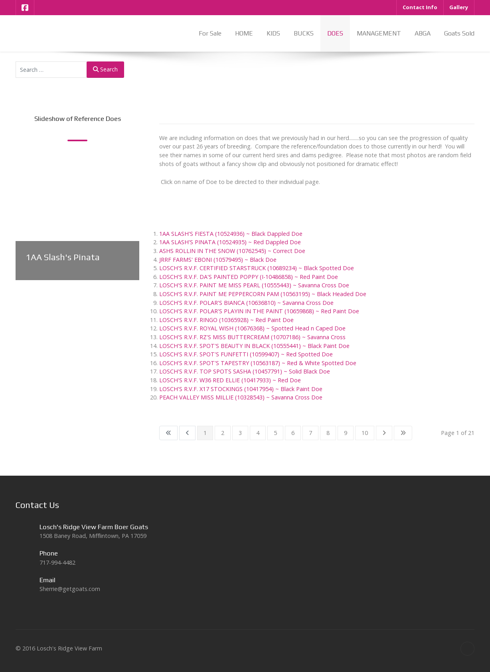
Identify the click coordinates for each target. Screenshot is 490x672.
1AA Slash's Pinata (63, 257)
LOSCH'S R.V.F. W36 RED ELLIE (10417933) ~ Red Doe (230, 380)
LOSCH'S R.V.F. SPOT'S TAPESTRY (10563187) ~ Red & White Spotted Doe (257, 363)
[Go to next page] (384, 433)
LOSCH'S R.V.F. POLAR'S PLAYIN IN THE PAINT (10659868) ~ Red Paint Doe (259, 311)
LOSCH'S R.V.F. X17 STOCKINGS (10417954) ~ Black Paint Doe (240, 389)
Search (105, 69)
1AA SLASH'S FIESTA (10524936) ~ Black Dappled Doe (230, 233)
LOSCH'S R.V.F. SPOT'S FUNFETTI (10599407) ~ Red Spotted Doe (246, 354)
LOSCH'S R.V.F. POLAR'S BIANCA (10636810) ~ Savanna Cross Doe (246, 302)
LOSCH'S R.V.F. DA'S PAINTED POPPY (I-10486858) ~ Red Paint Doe (248, 277)
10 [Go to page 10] (365, 433)
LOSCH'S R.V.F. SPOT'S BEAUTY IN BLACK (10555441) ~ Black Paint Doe (254, 346)
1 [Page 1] (205, 433)
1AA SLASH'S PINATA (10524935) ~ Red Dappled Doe (230, 242)
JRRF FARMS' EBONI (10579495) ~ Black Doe (218, 259)
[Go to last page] (403, 433)
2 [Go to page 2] (222, 433)
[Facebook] (25, 7)
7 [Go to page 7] (310, 433)
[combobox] (51, 69)
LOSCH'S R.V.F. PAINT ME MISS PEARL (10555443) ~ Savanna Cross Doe (254, 285)
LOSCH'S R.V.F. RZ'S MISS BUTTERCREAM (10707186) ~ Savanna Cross (252, 337)
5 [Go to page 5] (275, 433)
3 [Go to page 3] (240, 433)
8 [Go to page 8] (328, 433)
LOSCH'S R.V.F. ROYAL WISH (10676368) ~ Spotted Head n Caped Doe (252, 328)
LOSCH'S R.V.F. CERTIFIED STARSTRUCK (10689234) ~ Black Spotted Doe (256, 268)
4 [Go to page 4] (257, 433)
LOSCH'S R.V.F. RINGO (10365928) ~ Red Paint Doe (226, 320)
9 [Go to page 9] (345, 433)
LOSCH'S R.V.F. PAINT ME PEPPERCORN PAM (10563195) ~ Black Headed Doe (262, 294)
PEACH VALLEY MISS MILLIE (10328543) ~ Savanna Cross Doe (240, 397)
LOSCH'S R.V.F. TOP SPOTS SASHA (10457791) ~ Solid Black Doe (244, 371)
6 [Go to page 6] (292, 433)
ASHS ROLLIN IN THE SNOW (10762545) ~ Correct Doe (232, 251)
